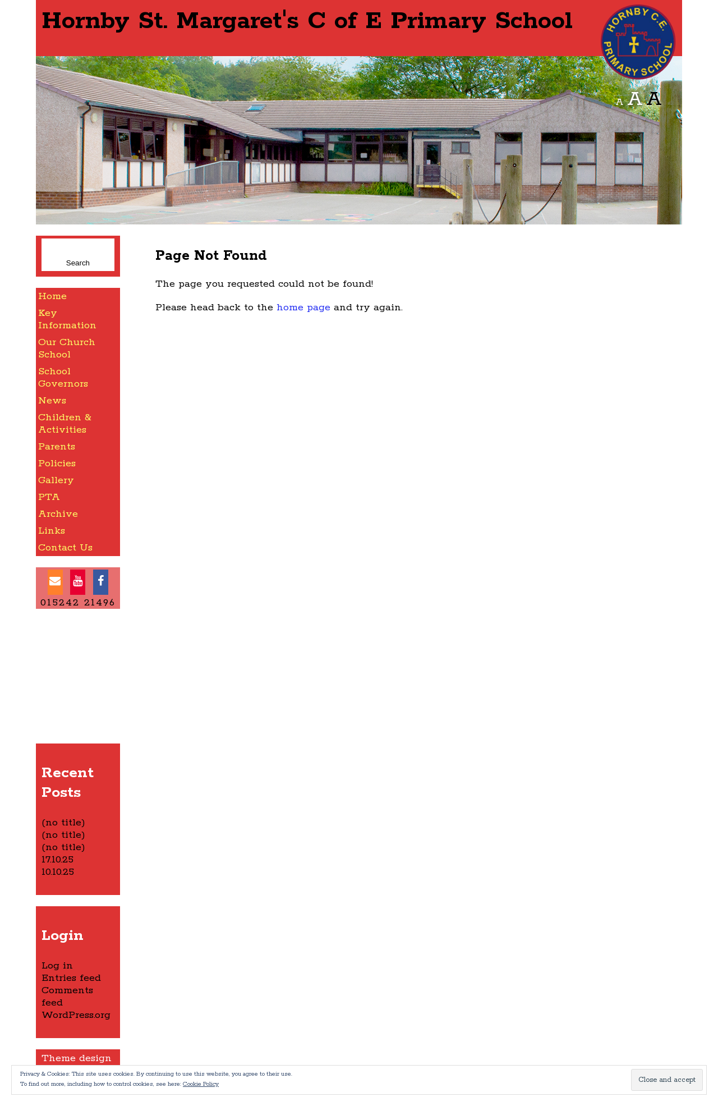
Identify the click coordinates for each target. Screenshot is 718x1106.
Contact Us (65, 547)
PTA (49, 497)
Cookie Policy (201, 1084)
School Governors (63, 377)
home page (303, 307)
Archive (58, 514)
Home (52, 296)
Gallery (56, 480)
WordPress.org (76, 1015)
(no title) (63, 822)
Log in (57, 966)
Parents (56, 446)
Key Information (67, 319)
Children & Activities (64, 423)
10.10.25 (58, 872)
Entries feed (71, 978)
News (52, 400)
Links (51, 531)
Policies (57, 463)
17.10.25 (57, 859)
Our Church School (66, 348)
